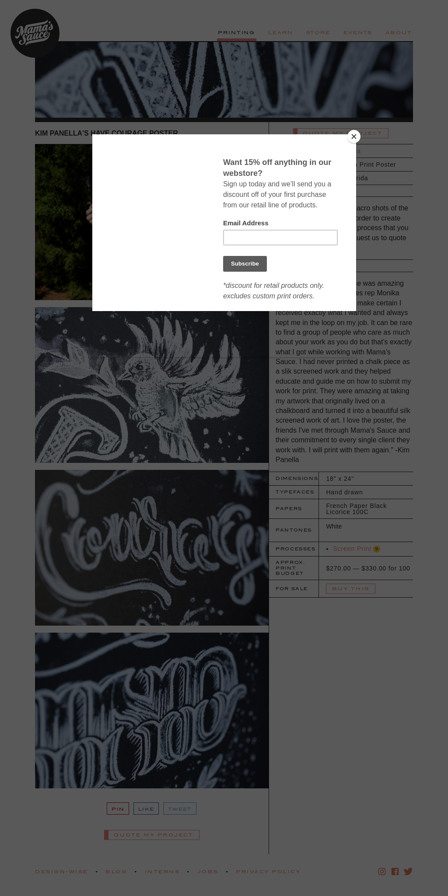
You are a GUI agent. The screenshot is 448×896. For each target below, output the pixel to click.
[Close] (353, 136)
